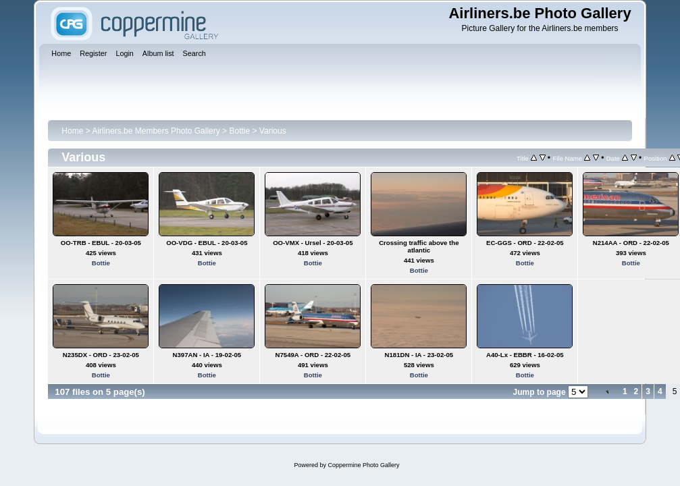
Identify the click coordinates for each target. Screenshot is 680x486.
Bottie (239, 131)
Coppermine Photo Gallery (363, 465)
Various (272, 131)
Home (72, 131)
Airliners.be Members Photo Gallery (155, 131)
